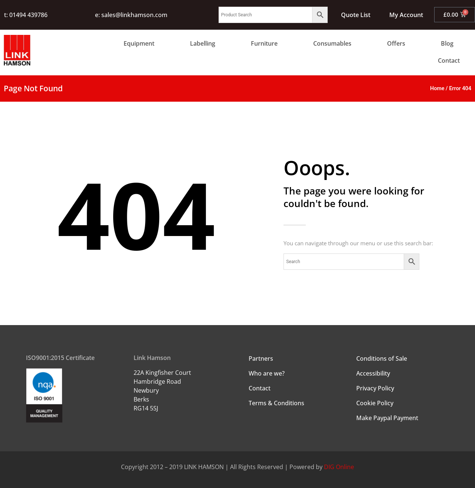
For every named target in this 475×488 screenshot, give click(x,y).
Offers (396, 43)
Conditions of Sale (381, 358)
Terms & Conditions (276, 403)
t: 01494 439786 (26, 15)
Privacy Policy (375, 388)
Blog (447, 43)
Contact (449, 60)
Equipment (139, 43)
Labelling (202, 43)
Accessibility (373, 373)
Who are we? (267, 373)
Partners (261, 358)
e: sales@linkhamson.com (131, 15)
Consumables (332, 43)
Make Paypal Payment (387, 418)
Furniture (264, 43)
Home (437, 88)
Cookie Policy (374, 403)
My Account (406, 15)
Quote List (355, 15)
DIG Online (339, 467)
